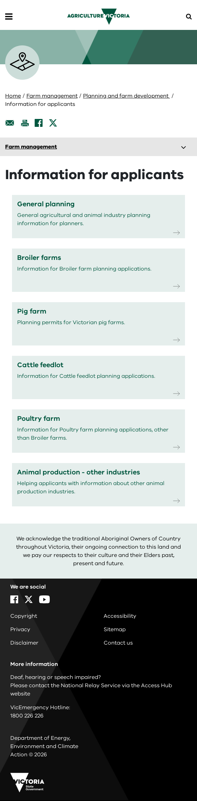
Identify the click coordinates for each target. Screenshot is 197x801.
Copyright (23, 616)
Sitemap (115, 629)
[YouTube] (44, 599)
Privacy (20, 629)
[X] (53, 123)
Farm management (52, 96)
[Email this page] (10, 123)
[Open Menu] (8, 16)
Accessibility (120, 616)
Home (13, 96)
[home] (98, 16)
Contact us (118, 643)
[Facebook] (39, 123)
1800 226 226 (27, 716)
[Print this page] (25, 123)
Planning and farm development (126, 96)
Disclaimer (24, 643)
